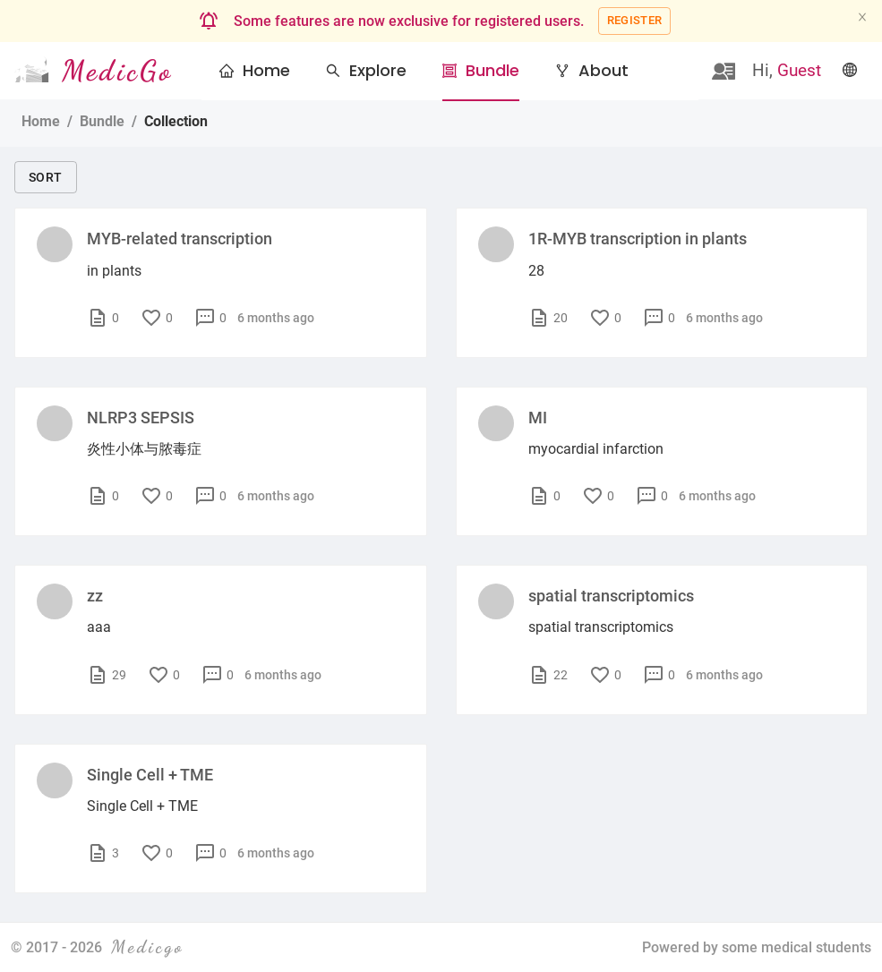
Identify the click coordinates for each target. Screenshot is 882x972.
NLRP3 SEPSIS (140, 417)
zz (95, 595)
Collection (176, 121)
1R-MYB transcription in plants (637, 238)
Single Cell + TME (150, 774)
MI (537, 417)
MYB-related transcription (179, 238)
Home (266, 70)
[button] (366, 70)
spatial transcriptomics (611, 595)
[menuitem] (254, 71)
